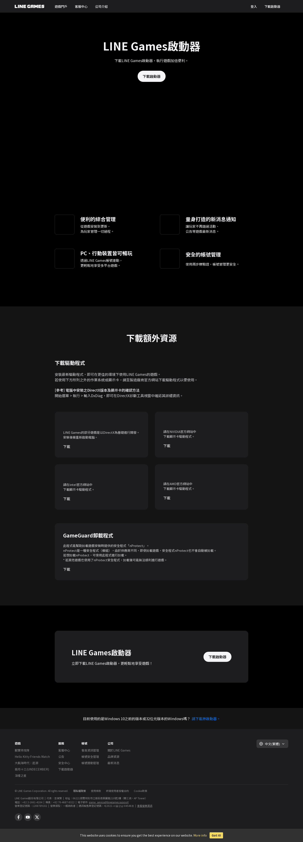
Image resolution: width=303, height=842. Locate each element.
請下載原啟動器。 (206, 718)
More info (200, 835)
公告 (61, 756)
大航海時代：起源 (26, 763)
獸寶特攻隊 (22, 750)
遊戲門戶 (61, 6)
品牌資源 (113, 756)
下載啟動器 (272, 6)
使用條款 (96, 791)
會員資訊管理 (90, 750)
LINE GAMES (29, 6)
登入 (254, 6)
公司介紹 (101, 6)
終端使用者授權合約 (117, 791)
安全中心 (64, 763)
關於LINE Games (119, 750)
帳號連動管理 (90, 763)
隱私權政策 (79, 791)
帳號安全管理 (90, 756)
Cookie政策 (140, 791)
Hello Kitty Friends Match (32, 756)
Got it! (216, 835)
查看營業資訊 (144, 805)
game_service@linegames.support (109, 802)
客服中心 (81, 6)
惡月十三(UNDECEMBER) (32, 769)
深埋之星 (21, 775)
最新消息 (113, 763)
